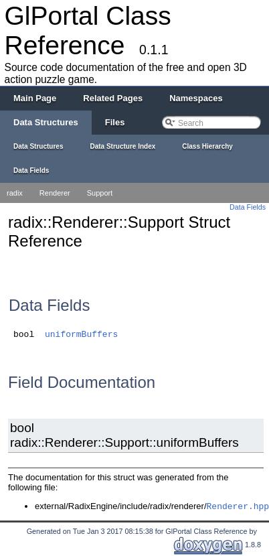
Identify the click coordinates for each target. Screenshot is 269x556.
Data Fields (248, 207)
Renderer (54, 193)
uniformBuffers (81, 335)
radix (15, 193)
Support (100, 193)
